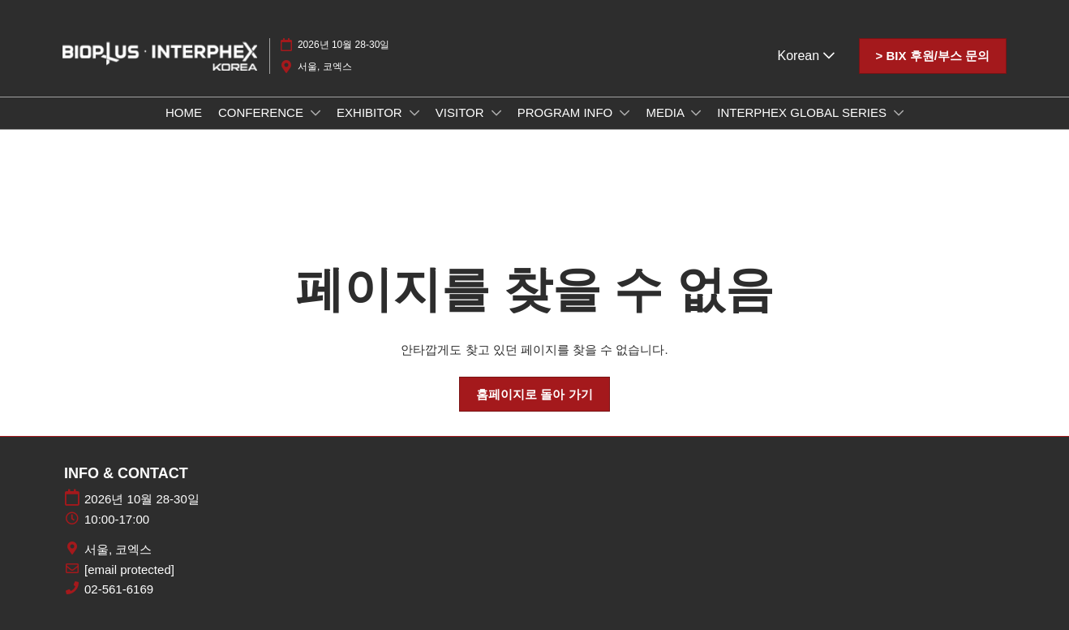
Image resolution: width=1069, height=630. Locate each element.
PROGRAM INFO (566, 112)
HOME (183, 112)
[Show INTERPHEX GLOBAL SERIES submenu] (899, 113)
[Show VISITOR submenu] (496, 113)
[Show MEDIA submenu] (696, 113)
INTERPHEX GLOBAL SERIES (803, 112)
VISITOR (461, 112)
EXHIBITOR (371, 112)
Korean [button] (806, 56)
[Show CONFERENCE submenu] (315, 113)
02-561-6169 (118, 589)
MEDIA (666, 112)
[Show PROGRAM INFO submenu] (624, 113)
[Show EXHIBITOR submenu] (414, 113)
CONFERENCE (262, 112)
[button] (933, 56)
